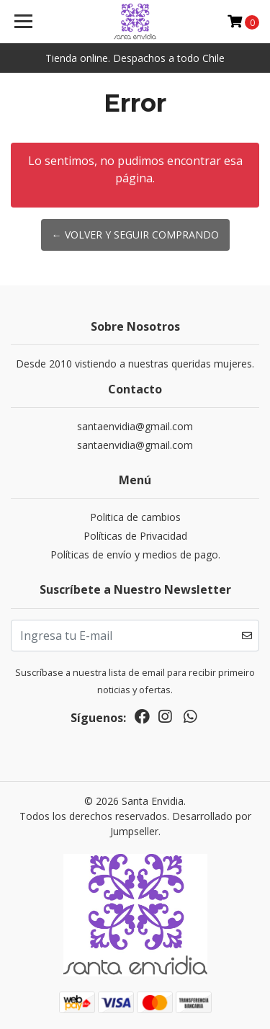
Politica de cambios (135, 517)
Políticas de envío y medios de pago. (135, 554)
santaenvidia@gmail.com (135, 426)
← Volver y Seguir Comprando (135, 234)
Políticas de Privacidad (135, 536)
